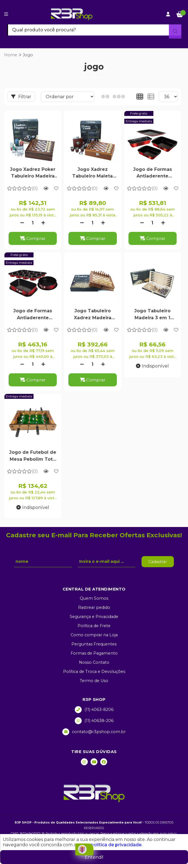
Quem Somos (94, 598)
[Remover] (22, 222)
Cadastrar (157, 561)
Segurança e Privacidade (94, 616)
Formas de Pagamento (94, 653)
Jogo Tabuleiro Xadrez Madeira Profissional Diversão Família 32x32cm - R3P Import (92, 315)
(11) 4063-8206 (94, 709)
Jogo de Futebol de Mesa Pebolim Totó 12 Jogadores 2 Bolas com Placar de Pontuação (32, 456)
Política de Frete (94, 626)
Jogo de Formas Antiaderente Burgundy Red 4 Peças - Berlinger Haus (152, 173)
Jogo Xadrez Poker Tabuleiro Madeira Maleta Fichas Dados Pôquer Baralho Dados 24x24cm (32, 173)
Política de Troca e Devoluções (94, 671)
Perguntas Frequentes (94, 644)
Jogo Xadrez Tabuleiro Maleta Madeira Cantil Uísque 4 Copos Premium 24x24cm (92, 173)
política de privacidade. (116, 844)
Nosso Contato (94, 662)
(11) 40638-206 (94, 721)
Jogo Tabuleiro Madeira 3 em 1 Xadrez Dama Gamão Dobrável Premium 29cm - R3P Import (152, 315)
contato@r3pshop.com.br (94, 732)
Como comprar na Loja (94, 635)
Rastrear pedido (94, 607)
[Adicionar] (43, 222)
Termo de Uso (94, 680)
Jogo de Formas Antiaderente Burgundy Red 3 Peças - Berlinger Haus (32, 315)
